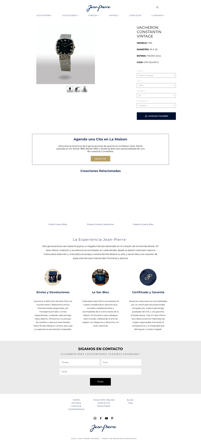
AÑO (139, 81)
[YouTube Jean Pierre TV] (106, 418)
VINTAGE (76, 406)
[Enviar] (100, 382)
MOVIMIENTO (143, 101)
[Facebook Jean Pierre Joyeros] (100, 418)
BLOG (130, 400)
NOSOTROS (103, 406)
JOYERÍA (76, 403)
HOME (76, 400)
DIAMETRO (141, 91)
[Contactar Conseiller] (156, 116)
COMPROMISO (76, 409)
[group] (100, 203)
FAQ (130, 403)
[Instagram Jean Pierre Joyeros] (95, 418)
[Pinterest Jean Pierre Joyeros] (112, 418)
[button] (44, 15)
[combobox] (156, 75)
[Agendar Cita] (100, 159)
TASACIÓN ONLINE (104, 400)
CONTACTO (103, 403)
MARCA (140, 71)
